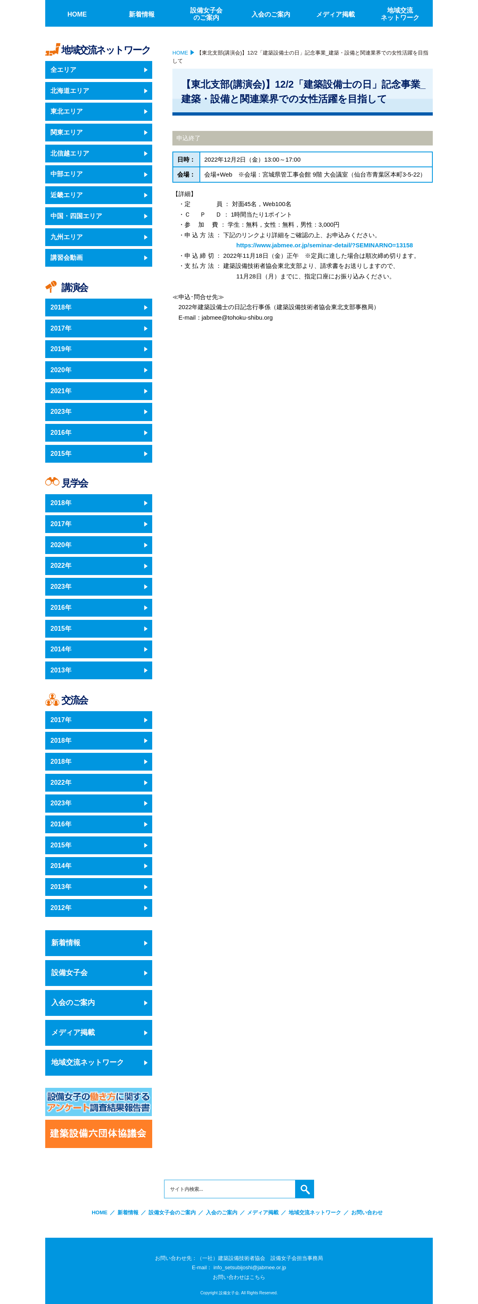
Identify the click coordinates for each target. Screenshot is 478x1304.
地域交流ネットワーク (87, 1062)
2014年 (60, 649)
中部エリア (66, 174)
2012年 (60, 907)
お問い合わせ (367, 1212)
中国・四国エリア (76, 216)
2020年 (60, 370)
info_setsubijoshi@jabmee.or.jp (250, 1267)
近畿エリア (66, 195)
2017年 (60, 328)
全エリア (63, 69)
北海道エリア (69, 90)
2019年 (60, 348)
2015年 (60, 453)
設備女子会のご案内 (172, 1212)
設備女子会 (69, 973)
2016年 (60, 432)
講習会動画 (66, 257)
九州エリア (66, 237)
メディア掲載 (73, 1032)
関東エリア (66, 132)
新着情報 (65, 943)
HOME (180, 53)
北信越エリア (69, 153)
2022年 (60, 565)
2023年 (60, 411)
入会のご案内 (73, 1003)
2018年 (60, 307)
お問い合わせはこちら (239, 1277)
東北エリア (66, 111)
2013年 (60, 670)
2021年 (60, 391)
